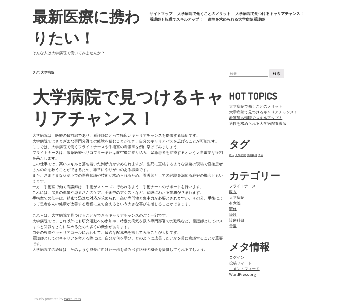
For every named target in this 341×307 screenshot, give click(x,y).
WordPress (72, 299)
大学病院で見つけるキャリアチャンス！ (269, 13)
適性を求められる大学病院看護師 (236, 19)
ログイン (236, 257)
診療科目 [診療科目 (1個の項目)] (252, 155)
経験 (233, 214)
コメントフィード (244, 268)
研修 (233, 208)
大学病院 (236, 197)
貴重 (233, 226)
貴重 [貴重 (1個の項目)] (260, 155)
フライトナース (242, 186)
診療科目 (236, 220)
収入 (233, 191)
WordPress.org (242, 274)
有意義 (235, 203)
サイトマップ (161, 13)
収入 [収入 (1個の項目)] (231, 155)
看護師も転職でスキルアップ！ (176, 19)
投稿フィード (240, 263)
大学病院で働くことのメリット (204, 13)
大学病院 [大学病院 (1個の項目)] (240, 155)
